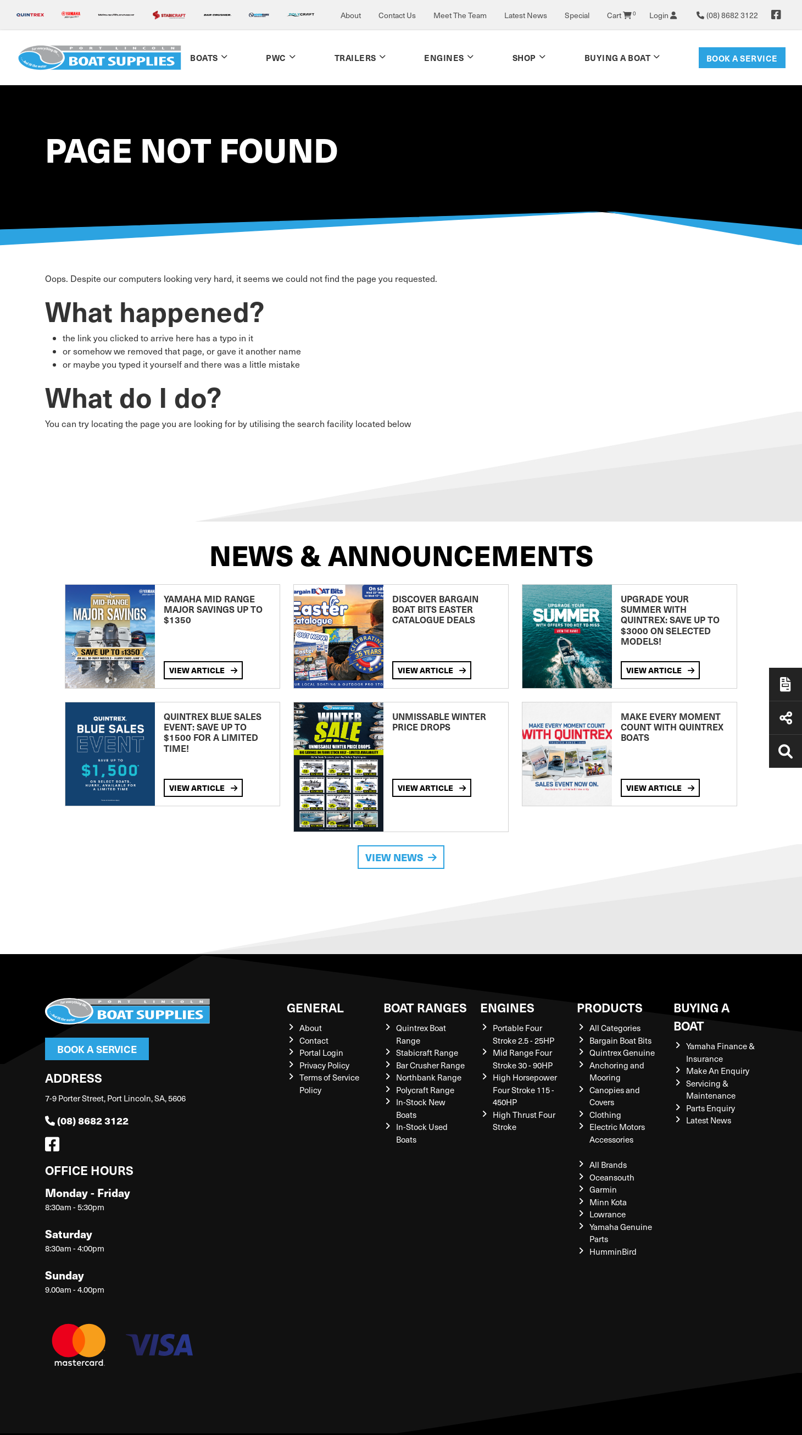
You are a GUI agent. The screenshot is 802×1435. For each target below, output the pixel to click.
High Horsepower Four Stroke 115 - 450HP (525, 1089)
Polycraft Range (425, 1089)
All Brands (608, 1164)
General (315, 1007)
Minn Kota (608, 1201)
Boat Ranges (425, 1007)
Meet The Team (460, 15)
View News (401, 857)
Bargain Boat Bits (620, 1040)
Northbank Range (428, 1077)
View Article (203, 669)
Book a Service (742, 58)
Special (577, 15)
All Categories (615, 1027)
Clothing (605, 1114)
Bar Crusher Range (430, 1065)
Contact (313, 1040)
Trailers (355, 57)
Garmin (603, 1189)
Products (610, 1007)
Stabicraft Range (427, 1052)
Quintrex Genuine (622, 1052)
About (351, 15)
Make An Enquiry (717, 1070)
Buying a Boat (617, 57)
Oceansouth (611, 1177)
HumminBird (613, 1251)
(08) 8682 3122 (87, 1120)
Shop (524, 57)
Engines (444, 57)
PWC (276, 57)
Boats (204, 57)
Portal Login (321, 1052)
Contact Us (397, 15)
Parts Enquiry (710, 1107)
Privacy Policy (324, 1065)
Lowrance (607, 1214)
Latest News (525, 15)
